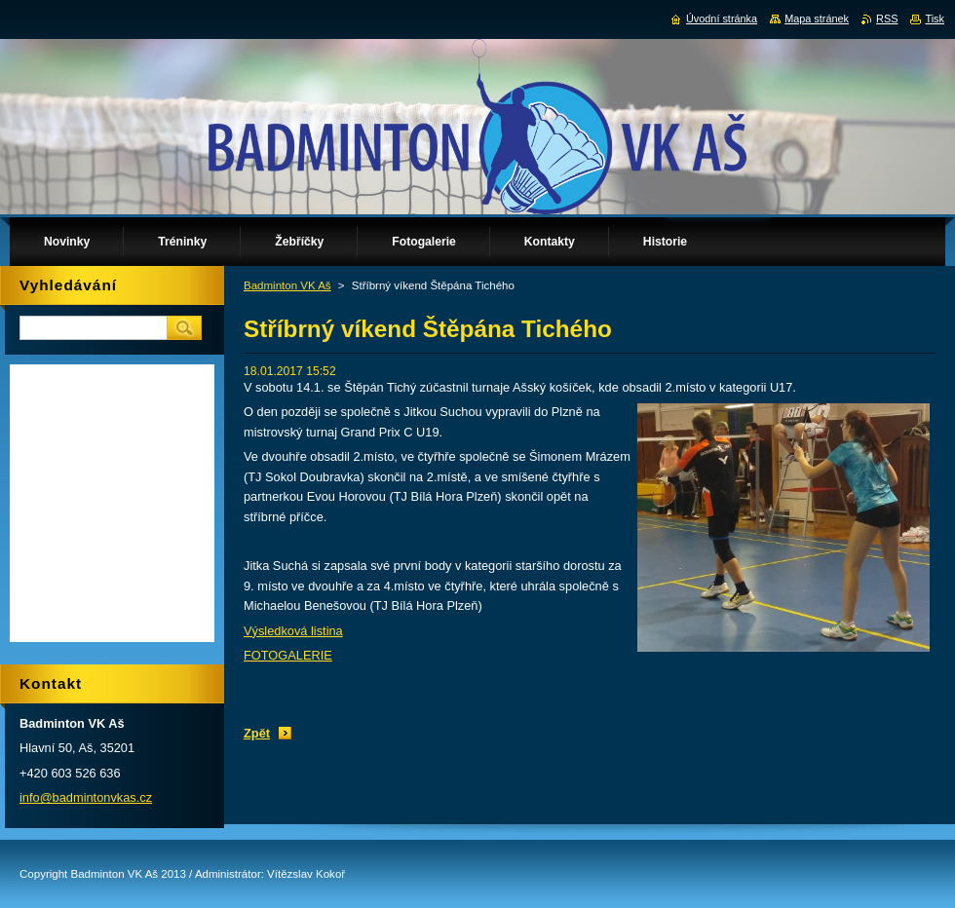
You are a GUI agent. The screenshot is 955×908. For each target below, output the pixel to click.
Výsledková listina (293, 631)
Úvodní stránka (721, 18)
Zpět (257, 733)
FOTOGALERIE (288, 655)
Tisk (934, 18)
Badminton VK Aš (287, 285)
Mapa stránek (816, 18)
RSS (887, 18)
